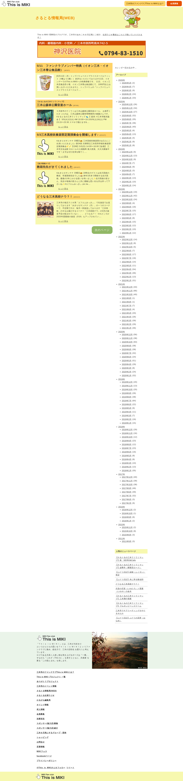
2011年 (121, 539)
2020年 (121, 332)
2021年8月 (127, 302)
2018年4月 (127, 459)
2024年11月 (127, 156)
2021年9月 (127, 298)
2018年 (121, 427)
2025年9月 (127, 116)
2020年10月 (127, 342)
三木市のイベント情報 (46, 686)
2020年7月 (127, 353)
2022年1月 (127, 280)
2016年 (121, 507)
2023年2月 (127, 229)
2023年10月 (127, 199)
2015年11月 (127, 527)
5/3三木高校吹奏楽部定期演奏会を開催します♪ (71, 134)
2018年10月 (127, 437)
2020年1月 (127, 376)
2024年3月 (127, 178)
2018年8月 (127, 444)
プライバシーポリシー (46, 761)
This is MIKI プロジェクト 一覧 (51, 677)
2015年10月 (127, 531)
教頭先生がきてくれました (74, 165)
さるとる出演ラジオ (46, 695)
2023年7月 (127, 211)
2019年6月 (127, 404)
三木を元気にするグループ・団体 (51, 733)
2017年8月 (127, 492)
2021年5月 (127, 313)
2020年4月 (127, 364)
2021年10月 (127, 294)
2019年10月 (127, 389)
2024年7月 (127, 163)
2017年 (121, 474)
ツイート (70, 768)
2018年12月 (127, 430)
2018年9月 (127, 441)
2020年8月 (127, 349)
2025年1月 (127, 145)
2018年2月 (127, 467)
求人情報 (41, 709)
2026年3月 (127, 90)
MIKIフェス (42, 751)
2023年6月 (127, 214)
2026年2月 (127, 94)
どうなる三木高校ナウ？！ (58, 196)
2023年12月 (127, 192)
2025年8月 (127, 119)
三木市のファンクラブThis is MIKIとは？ (145, 4)
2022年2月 (127, 277)
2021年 (121, 284)
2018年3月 (127, 463)
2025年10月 (127, 112)
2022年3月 (127, 273)
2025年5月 (127, 130)
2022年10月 (127, 247)
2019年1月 (127, 423)
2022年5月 (127, 266)
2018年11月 (127, 433)
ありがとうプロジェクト (47, 681)
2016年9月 (127, 517)
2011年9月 (127, 541)
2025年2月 (127, 142)
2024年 (121, 149)
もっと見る (63, 95)
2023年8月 (127, 207)
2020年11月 (127, 338)
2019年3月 (127, 416)
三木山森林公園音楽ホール (74, 103)
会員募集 (174, 4)
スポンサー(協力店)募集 (47, 723)
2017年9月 (127, 488)
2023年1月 (127, 233)
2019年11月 (127, 386)
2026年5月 (127, 83)
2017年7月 (127, 496)
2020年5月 (127, 361)
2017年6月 (127, 499)
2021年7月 (127, 306)
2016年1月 (127, 521)
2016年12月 (127, 510)
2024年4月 (127, 174)
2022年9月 (127, 251)
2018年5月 (127, 456)
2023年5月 (127, 218)
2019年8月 (127, 397)
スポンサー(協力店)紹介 (47, 728)
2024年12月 (127, 152)
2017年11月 (127, 481)
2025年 (121, 102)
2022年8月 (127, 254)
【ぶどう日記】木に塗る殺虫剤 (129, 579)
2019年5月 (127, 408)
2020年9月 (127, 346)
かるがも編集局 (44, 700)
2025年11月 (127, 108)
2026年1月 (127, 98)
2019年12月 (127, 382)
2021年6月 (127, 309)
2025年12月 (127, 104)
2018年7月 (127, 448)
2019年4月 (127, 412)
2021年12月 (127, 287)
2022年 (121, 237)
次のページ (102, 230)
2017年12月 (127, 477)
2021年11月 (127, 291)
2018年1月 (127, 471)
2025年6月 (127, 127)
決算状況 (41, 719)
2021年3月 (127, 321)
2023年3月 (127, 226)
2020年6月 (127, 357)
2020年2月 (127, 372)
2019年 (121, 379)
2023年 (121, 189)
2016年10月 (127, 513)
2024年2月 (127, 182)
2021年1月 (127, 328)
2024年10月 (127, 159)
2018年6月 (127, 452)
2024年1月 (127, 185)
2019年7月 (127, 401)
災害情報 (41, 747)
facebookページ (44, 756)
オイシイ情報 (43, 705)
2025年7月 (127, 123)
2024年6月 (127, 167)
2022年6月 (127, 262)
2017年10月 (127, 485)
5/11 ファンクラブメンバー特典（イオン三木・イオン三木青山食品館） (73, 68)
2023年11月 (127, 196)
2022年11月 (127, 243)
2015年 (121, 525)
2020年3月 (127, 368)
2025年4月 (127, 134)
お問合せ (41, 742)
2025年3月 (127, 138)
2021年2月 (127, 324)
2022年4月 (127, 269)
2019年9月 (127, 393)
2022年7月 (127, 258)
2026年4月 (127, 87)
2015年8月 (127, 535)
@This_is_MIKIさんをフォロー (51, 768)
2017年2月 (127, 503)
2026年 (121, 80)
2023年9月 (127, 203)
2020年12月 (127, 335)
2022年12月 (127, 239)
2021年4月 (127, 317)
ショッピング (43, 737)
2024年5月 (127, 171)
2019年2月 (127, 419)
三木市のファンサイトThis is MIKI (50, 776)
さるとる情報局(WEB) (47, 691)
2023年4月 (127, 222)
